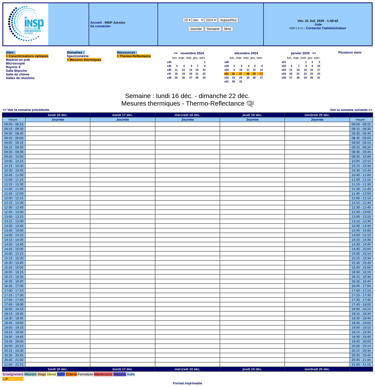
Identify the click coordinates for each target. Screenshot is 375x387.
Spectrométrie (78, 56)
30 (233, 81)
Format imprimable (187, 383)
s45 (169, 65)
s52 (226, 77)
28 (197, 77)
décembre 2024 (246, 53)
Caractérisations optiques (29, 56)
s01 (226, 81)
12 (183, 69)
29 (204, 77)
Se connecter (100, 26)
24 (240, 77)
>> (314, 53)
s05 (284, 77)
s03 (284, 69)
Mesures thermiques (85, 60)
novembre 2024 (192, 53)
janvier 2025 (300, 53)
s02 (284, 65)
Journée (57, 119)
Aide (318, 24)
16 (233, 73)
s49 (226, 65)
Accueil (96, 22)
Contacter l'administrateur (326, 28)
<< (176, 53)
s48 (169, 77)
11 (176, 69)
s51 (226, 73)
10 (240, 69)
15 (204, 69)
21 (197, 73)
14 (197, 69)
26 (183, 77)
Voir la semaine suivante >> (351, 110)
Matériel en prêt (18, 60)
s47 (169, 73)
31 (240, 81)
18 (176, 73)
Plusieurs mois (349, 52)
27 (190, 77)
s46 (169, 69)
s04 (284, 73)
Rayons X (13, 67)
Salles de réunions (20, 78)
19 (183, 73)
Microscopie (15, 63)
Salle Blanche (16, 70)
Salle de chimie (17, 74)
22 (204, 73)
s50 (226, 69)
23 (233, 77)
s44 (169, 62)
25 (176, 77)
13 (190, 69)
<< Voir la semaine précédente (26, 110)
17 (240, 73)
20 (190, 73)
